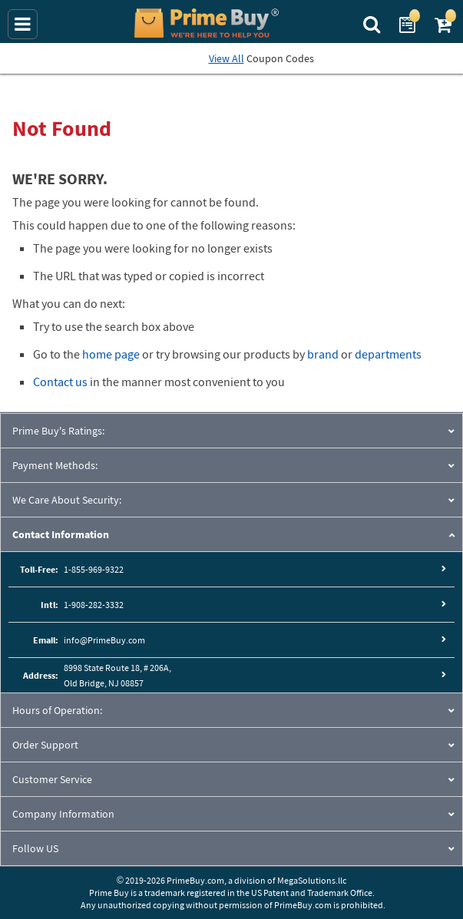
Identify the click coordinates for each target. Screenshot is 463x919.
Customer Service (52, 779)
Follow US (35, 848)
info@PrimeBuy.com (104, 640)
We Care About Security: (66, 500)
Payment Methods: (55, 465)
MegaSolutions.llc (311, 880)
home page (111, 354)
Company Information (63, 814)
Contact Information (60, 534)
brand (323, 354)
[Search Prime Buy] (373, 23)
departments (388, 354)
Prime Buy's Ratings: (58, 431)
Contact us (60, 381)
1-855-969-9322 (94, 569)
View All (226, 58)
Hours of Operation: (57, 710)
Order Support (45, 745)
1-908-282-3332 (94, 604)
